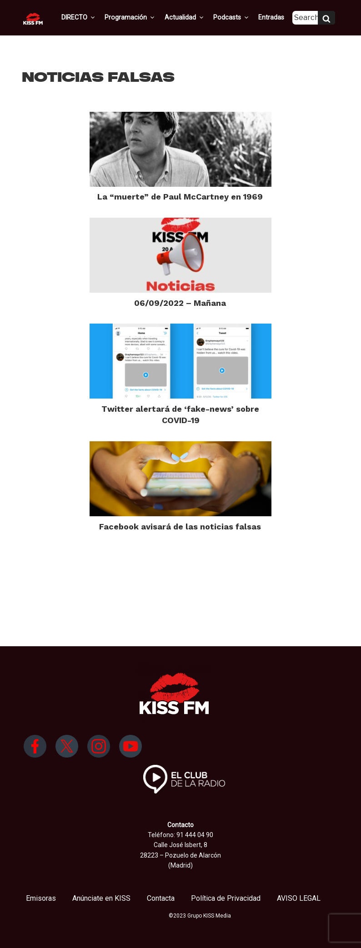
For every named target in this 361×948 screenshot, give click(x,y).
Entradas (268, 17)
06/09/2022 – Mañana (180, 303)
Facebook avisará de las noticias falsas (180, 526)
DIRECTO (80, 17)
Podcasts (228, 17)
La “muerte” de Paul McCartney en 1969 (180, 196)
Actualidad (183, 17)
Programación (130, 17)
